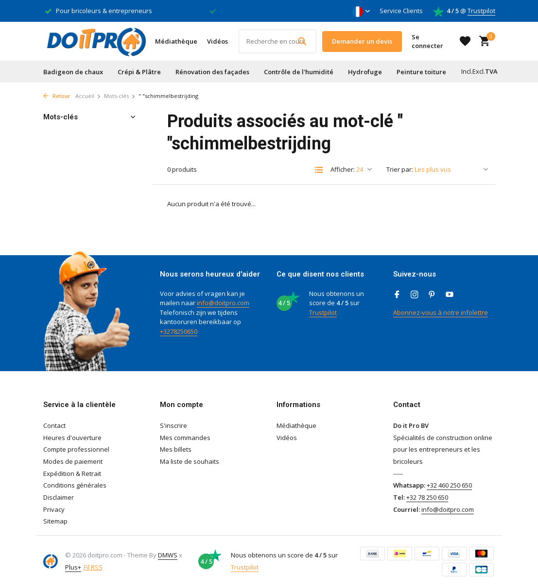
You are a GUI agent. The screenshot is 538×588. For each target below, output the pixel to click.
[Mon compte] (432, 41)
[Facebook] (397, 295)
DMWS (167, 555)
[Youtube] (449, 295)
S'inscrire (173, 425)
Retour (56, 95)
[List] (318, 169)
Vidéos (217, 41)
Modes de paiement (73, 461)
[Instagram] (414, 295)
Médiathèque (176, 41)
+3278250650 (178, 331)
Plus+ (73, 567)
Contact (54, 425)
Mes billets (175, 449)
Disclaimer (58, 497)
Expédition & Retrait (72, 473)
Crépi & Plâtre (139, 71)
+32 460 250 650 (449, 485)
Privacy (54, 509)
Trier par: (399, 169)
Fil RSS (93, 567)
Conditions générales (74, 485)
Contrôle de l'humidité (298, 71)
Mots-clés (120, 95)
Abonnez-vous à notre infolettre (440, 312)
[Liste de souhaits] (465, 41)
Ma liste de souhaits (189, 461)
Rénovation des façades (212, 71)
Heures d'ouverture (72, 437)
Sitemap (55, 521)
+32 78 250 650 (427, 497)
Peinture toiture (421, 71)
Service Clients (401, 10)
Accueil (88, 95)
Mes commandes (185, 437)
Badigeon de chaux (73, 71)
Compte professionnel (76, 449)
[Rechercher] (277, 41)
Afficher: (342, 169)
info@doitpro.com (223, 302)
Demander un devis (362, 41)
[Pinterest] (432, 295)
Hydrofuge (365, 71)
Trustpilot (481, 10)
